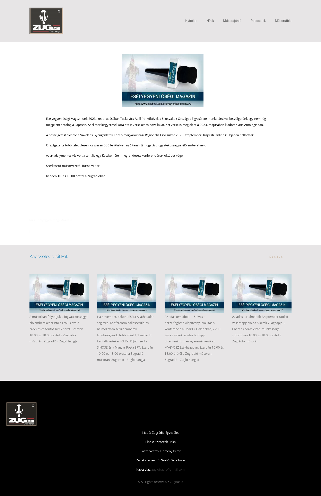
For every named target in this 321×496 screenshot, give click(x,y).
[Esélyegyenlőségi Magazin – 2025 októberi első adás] (262, 276)
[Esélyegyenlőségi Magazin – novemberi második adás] (59, 276)
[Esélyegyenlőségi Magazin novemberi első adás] (126, 276)
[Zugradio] (46, 9)
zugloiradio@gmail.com (168, 469)
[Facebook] (31, 231)
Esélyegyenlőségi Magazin (56, 220)
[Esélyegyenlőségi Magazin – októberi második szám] (194, 276)
